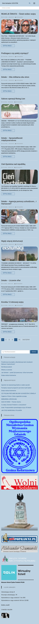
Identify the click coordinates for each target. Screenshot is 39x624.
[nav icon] (34, 3)
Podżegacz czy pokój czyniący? (14, 53)
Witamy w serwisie (6, 370)
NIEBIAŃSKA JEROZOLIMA (9, 399)
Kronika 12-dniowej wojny (12, 302)
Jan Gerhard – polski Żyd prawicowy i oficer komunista (17, 372)
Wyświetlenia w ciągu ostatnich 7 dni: (12, 597)
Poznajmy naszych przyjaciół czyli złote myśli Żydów (16, 388)
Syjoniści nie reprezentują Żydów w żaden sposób (15, 385)
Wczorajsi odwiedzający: (8, 595)
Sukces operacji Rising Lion (13, 99)
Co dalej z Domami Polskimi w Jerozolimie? (13, 405)
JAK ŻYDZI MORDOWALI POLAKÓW (11, 410)
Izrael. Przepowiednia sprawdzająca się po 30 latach (16, 407)
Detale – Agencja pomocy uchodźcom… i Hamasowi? (18, 202)
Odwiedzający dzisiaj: (7, 592)
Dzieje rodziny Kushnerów (8, 375)
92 (19, 339)
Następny (26, 339)
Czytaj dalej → (8, 45)
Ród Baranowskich (6, 367)
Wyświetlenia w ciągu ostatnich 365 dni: (12, 600)
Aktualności (19, 17)
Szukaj (34, 351)
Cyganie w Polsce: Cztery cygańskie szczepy (14, 396)
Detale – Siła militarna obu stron (15, 77)
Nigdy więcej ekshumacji (12, 241)
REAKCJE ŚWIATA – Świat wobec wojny (18, 14)
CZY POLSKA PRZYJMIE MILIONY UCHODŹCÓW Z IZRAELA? (18, 393)
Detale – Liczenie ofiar (11, 280)
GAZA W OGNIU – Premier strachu (11, 402)
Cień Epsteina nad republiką (13, 164)
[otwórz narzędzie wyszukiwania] (29, 3)
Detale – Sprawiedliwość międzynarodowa (12, 139)
